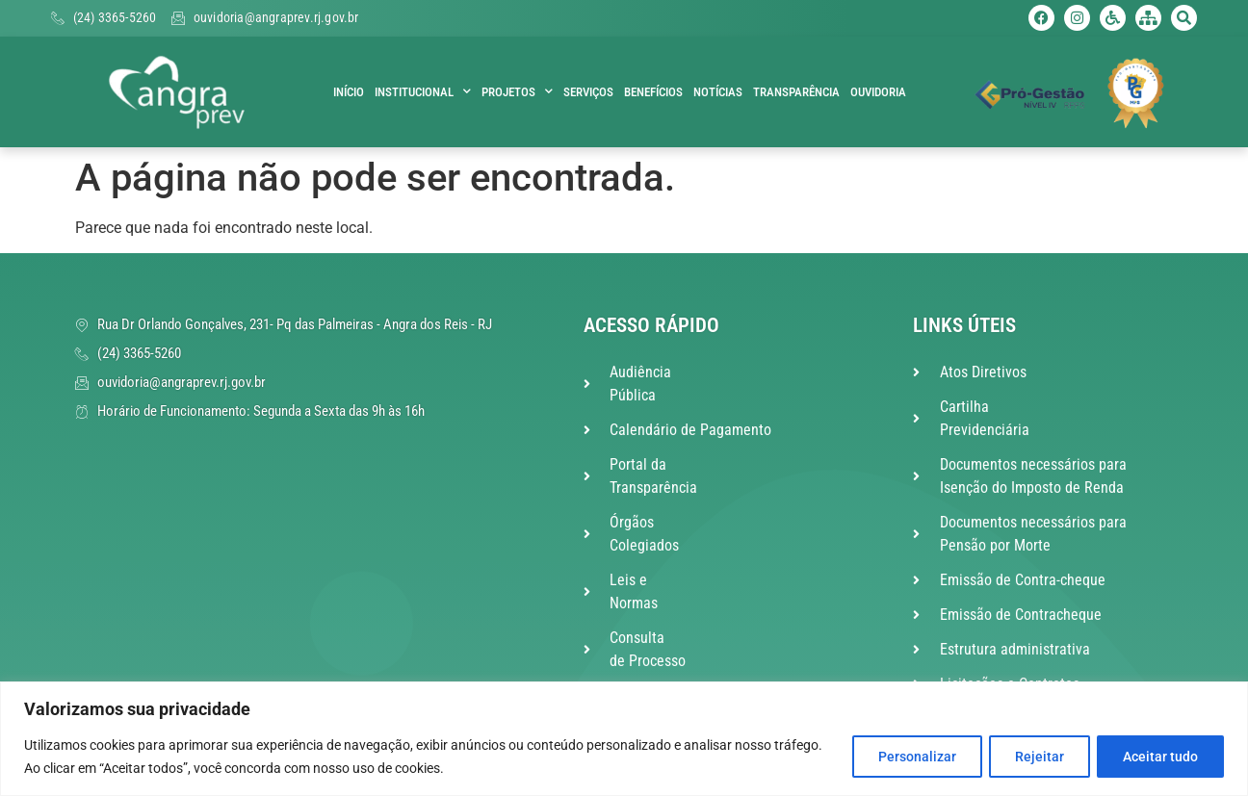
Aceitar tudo (1158, 756)
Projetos (517, 92)
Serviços (588, 92)
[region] (624, 738)
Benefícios (653, 92)
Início (348, 92)
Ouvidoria (878, 92)
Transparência (796, 92)
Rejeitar (1032, 756)
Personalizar (906, 756)
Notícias (717, 92)
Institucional (423, 92)
